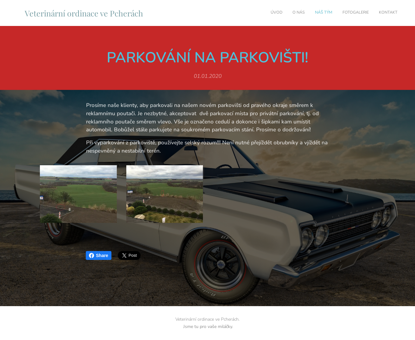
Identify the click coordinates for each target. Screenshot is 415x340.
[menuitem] (358, 13)
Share (98, 255)
